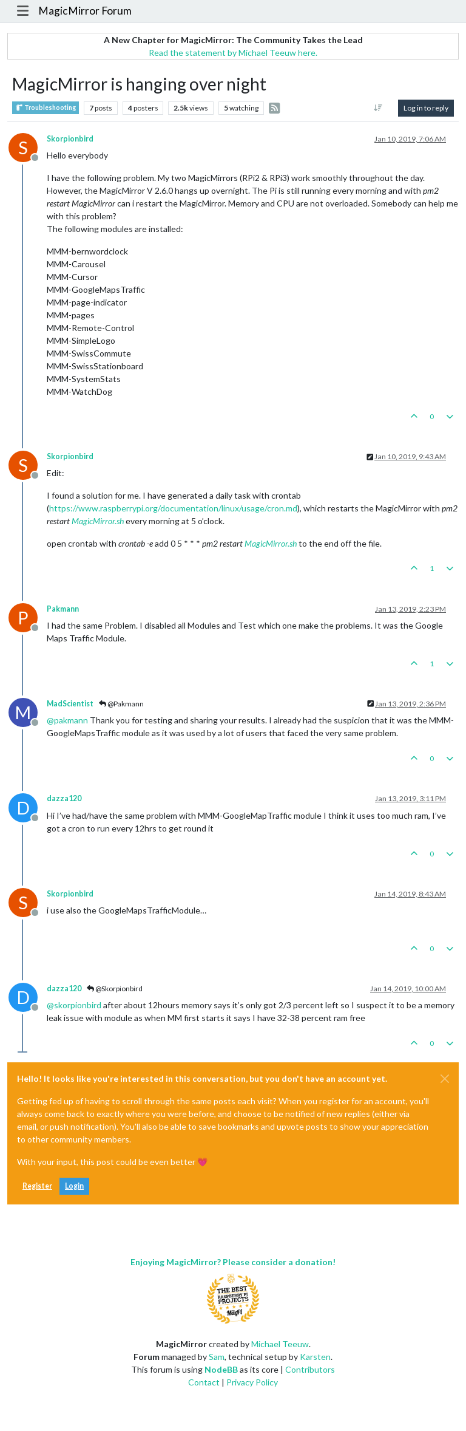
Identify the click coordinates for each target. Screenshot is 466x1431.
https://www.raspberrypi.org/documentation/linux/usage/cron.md (173, 508)
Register (37, 1185)
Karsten (315, 1356)
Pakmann (63, 608)
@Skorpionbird (115, 988)
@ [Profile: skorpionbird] (74, 1005)
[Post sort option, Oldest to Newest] (378, 108)
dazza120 (64, 798)
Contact (204, 1382)
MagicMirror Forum (85, 10)
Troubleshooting (45, 108)
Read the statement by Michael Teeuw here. (233, 52)
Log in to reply (426, 107)
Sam (217, 1356)
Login (74, 1185)
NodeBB (221, 1369)
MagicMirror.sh (98, 521)
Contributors (310, 1369)
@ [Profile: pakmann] (67, 720)
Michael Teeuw (280, 1344)
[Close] (445, 1078)
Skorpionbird (70, 138)
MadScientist (70, 703)
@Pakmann (121, 703)
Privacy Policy (252, 1382)
